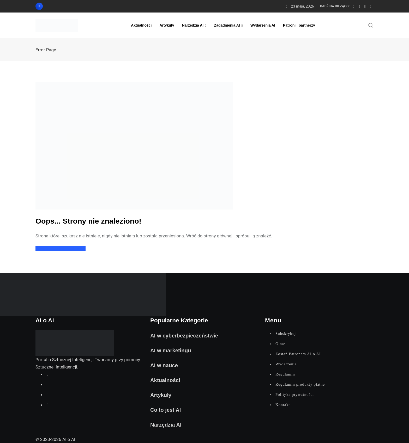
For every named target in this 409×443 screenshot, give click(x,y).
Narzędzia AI (192, 25)
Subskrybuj (285, 333)
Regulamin (285, 374)
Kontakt (282, 405)
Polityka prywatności (294, 394)
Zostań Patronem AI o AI (298, 354)
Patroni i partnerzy (299, 25)
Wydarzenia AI (262, 25)
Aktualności (141, 25)
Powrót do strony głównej (60, 248)
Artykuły (166, 25)
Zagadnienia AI (227, 25)
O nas (280, 344)
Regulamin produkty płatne (300, 384)
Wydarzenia (286, 364)
